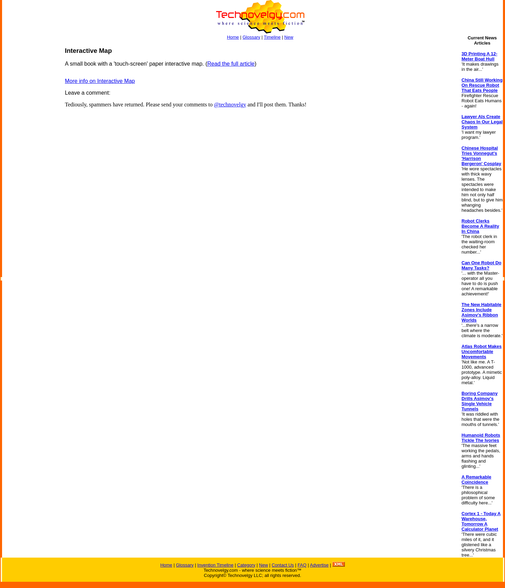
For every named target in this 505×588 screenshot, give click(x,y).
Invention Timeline (215, 565)
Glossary (251, 37)
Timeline (272, 37)
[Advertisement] (29, 150)
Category (246, 565)
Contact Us (283, 565)
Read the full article (231, 64)
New (288, 37)
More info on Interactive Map (100, 81)
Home (233, 37)
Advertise (319, 565)
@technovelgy (230, 104)
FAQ (302, 565)
